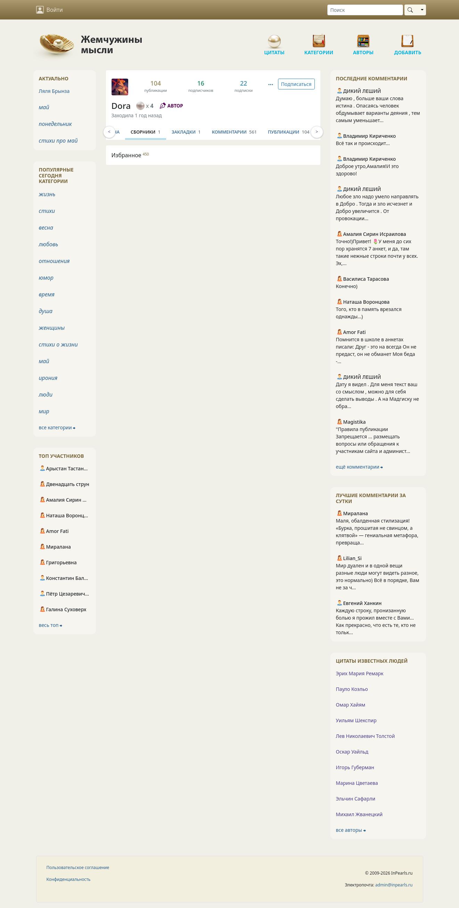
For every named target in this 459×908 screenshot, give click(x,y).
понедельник (55, 124)
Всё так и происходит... (363, 143)
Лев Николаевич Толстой (365, 736)
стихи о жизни (58, 344)
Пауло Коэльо (352, 689)
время (47, 294)
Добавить (408, 38)
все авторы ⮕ (351, 830)
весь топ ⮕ (51, 625)
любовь (48, 244)
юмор (46, 277)
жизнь (47, 194)
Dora (121, 105)
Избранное (130, 155)
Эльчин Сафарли (356, 798)
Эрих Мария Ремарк (360, 673)
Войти (49, 10)
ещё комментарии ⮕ (359, 466)
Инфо (124, 132)
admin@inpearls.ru (393, 885)
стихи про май (58, 140)
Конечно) (347, 286)
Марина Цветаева (357, 783)
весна (46, 227)
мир (44, 411)
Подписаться (296, 84)
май (44, 107)
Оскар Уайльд (352, 751)
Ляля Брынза (54, 91)
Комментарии (270, 132)
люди (46, 394)
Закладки (222, 132)
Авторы (363, 38)
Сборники (182, 132)
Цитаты (274, 38)
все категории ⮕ (57, 427)
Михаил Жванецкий (359, 814)
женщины (52, 328)
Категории (319, 38)
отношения (54, 261)
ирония (48, 378)
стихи (47, 211)
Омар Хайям (351, 704)
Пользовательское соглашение (78, 867)
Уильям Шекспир (356, 720)
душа (46, 311)
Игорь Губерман (355, 767)
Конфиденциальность (69, 879)
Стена (149, 132)
